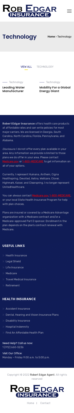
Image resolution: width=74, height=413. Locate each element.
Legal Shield (13, 261)
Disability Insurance (18, 320)
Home (30, 403)
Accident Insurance (18, 308)
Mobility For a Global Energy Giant (55, 89)
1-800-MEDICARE (32, 161)
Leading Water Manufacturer (13, 89)
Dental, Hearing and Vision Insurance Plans (32, 314)
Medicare (11, 273)
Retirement (13, 285)
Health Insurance (16, 255)
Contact (45, 403)
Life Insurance (15, 267)
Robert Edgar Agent (42, 374)
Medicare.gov (10, 161)
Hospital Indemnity (17, 326)
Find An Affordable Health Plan (25, 332)
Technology (16, 82)
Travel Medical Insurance (21, 279)
